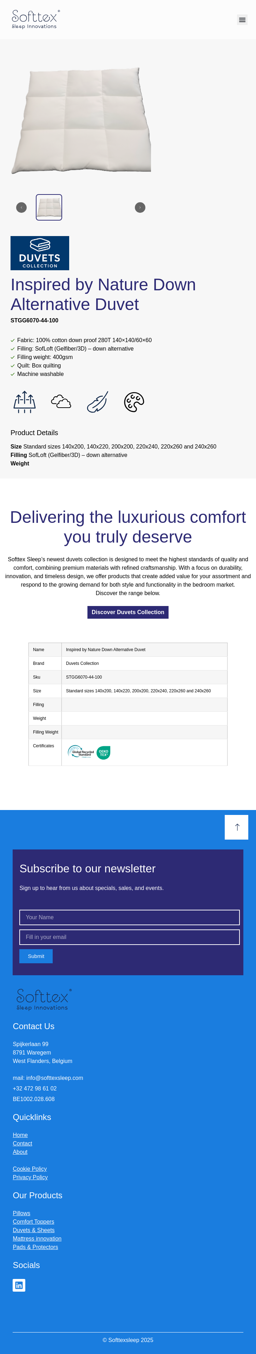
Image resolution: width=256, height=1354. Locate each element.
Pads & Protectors (35, 1247)
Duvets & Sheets (33, 1230)
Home (20, 1135)
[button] (242, 19)
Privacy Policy (30, 1177)
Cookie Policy (30, 1169)
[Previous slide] (21, 207)
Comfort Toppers (33, 1222)
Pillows (21, 1213)
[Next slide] (140, 207)
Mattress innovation (37, 1239)
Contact (22, 1143)
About (20, 1152)
